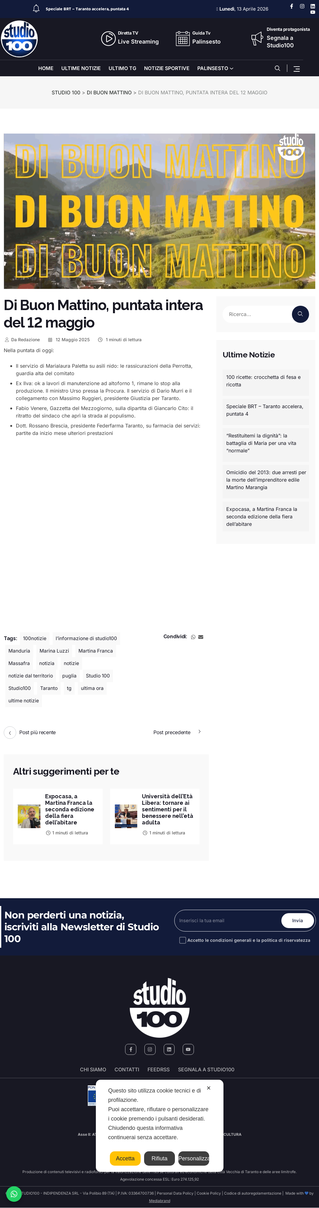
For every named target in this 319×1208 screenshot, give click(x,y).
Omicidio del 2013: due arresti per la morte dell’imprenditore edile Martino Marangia (266, 479)
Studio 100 (99, 676)
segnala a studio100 (206, 1070)
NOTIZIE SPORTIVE (167, 68)
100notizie (35, 638)
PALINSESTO (212, 68)
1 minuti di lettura (119, 339)
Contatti (127, 1070)
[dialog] (159, 1126)
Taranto (50, 688)
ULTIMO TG (122, 68)
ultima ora (93, 688)
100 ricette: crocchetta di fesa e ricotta (263, 381)
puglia (71, 676)
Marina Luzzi (54, 651)
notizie (72, 663)
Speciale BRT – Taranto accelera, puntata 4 (87, 9)
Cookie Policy (209, 1193)
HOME (46, 68)
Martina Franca (96, 651)
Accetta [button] (125, 1158)
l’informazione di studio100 (88, 638)
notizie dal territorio (31, 676)
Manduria (19, 651)
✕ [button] (208, 1088)
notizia (47, 663)
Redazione (22, 339)
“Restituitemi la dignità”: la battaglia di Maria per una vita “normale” (261, 443)
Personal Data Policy (175, 1193)
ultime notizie (24, 701)
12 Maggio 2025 (68, 339)
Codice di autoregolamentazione (252, 1193)
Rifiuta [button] (159, 1158)
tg (70, 688)
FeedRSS (159, 1070)
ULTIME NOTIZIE (81, 68)
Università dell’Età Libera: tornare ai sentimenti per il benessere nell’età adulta (168, 809)
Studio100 (19, 688)
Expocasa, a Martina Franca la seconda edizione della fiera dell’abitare (70, 809)
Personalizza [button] (193, 1158)
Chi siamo (93, 1070)
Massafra (19, 663)
